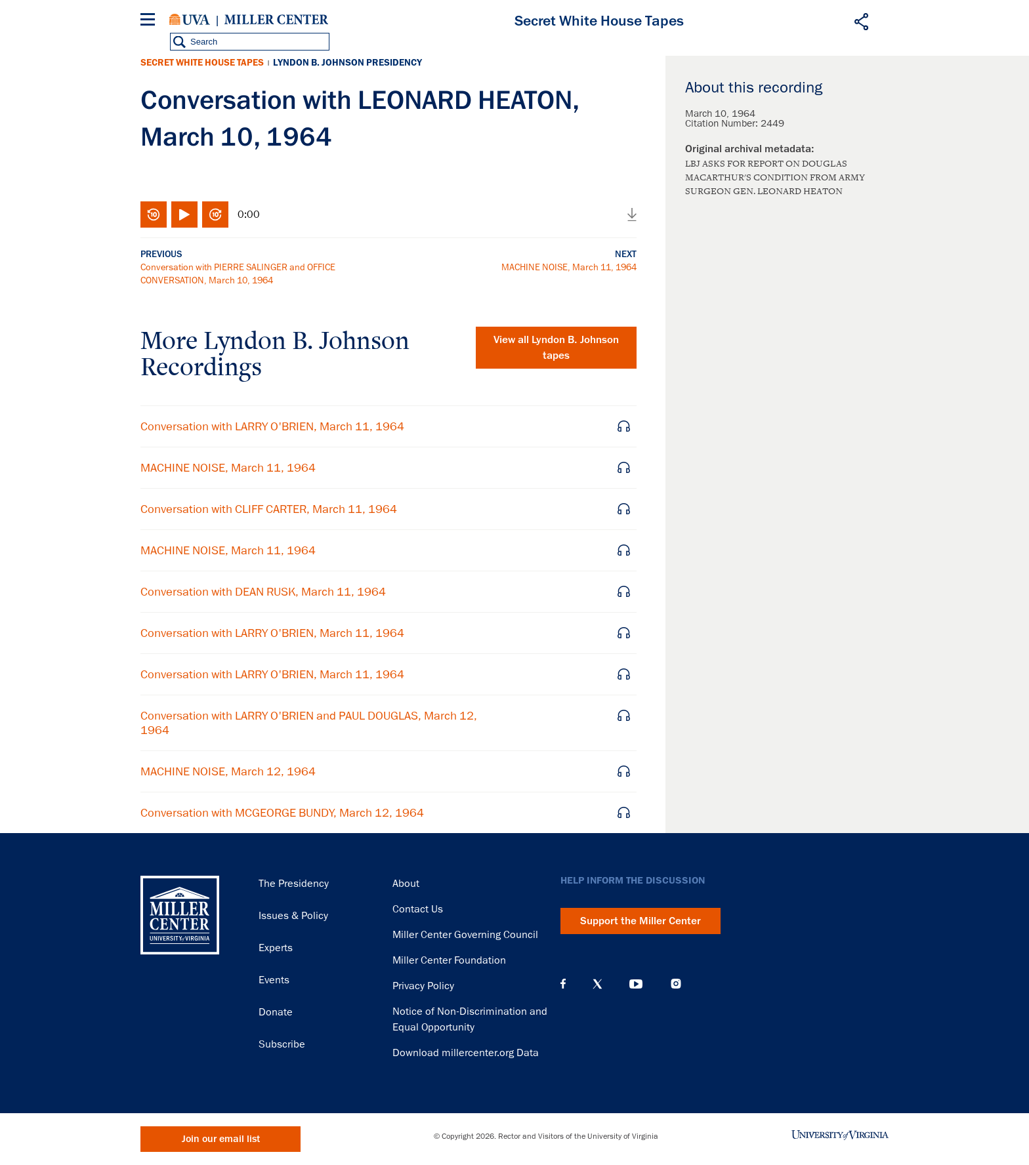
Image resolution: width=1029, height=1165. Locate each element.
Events (274, 980)
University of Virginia (189, 19)
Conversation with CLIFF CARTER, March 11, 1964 (268, 509)
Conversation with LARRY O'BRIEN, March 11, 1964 (272, 426)
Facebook (563, 984)
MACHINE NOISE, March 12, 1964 (228, 771)
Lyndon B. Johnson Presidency (347, 62)
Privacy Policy (423, 985)
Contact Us (417, 909)
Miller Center (276, 19)
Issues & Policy (293, 915)
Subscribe (282, 1044)
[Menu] (150, 21)
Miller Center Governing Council (465, 934)
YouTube (635, 984)
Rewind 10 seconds (153, 214)
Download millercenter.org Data (465, 1052)
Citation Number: (723, 123)
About (405, 883)
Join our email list (221, 1139)
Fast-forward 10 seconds (215, 214)
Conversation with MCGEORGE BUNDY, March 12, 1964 (282, 813)
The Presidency (294, 883)
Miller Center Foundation (449, 960)
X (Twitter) (597, 984)
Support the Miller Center (640, 921)
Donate (276, 1012)
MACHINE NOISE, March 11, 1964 (569, 267)
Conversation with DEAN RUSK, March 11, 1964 (263, 591)
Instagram (676, 983)
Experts (276, 947)
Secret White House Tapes (202, 62)
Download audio (632, 214)
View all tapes (556, 347)
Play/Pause (184, 214)
